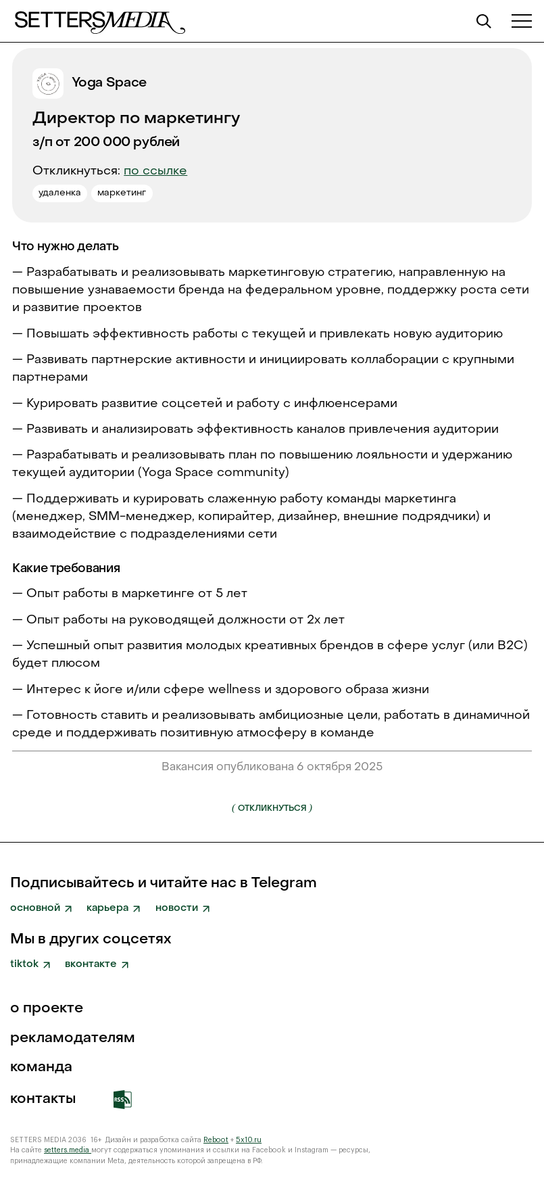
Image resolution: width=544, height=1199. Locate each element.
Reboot (215, 1140)
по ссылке (155, 171)
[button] (522, 21)
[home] (99, 21)
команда (41, 1067)
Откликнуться (272, 807)
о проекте (46, 1008)
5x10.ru (249, 1140)
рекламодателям (72, 1038)
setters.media (67, 1150)
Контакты (43, 1099)
